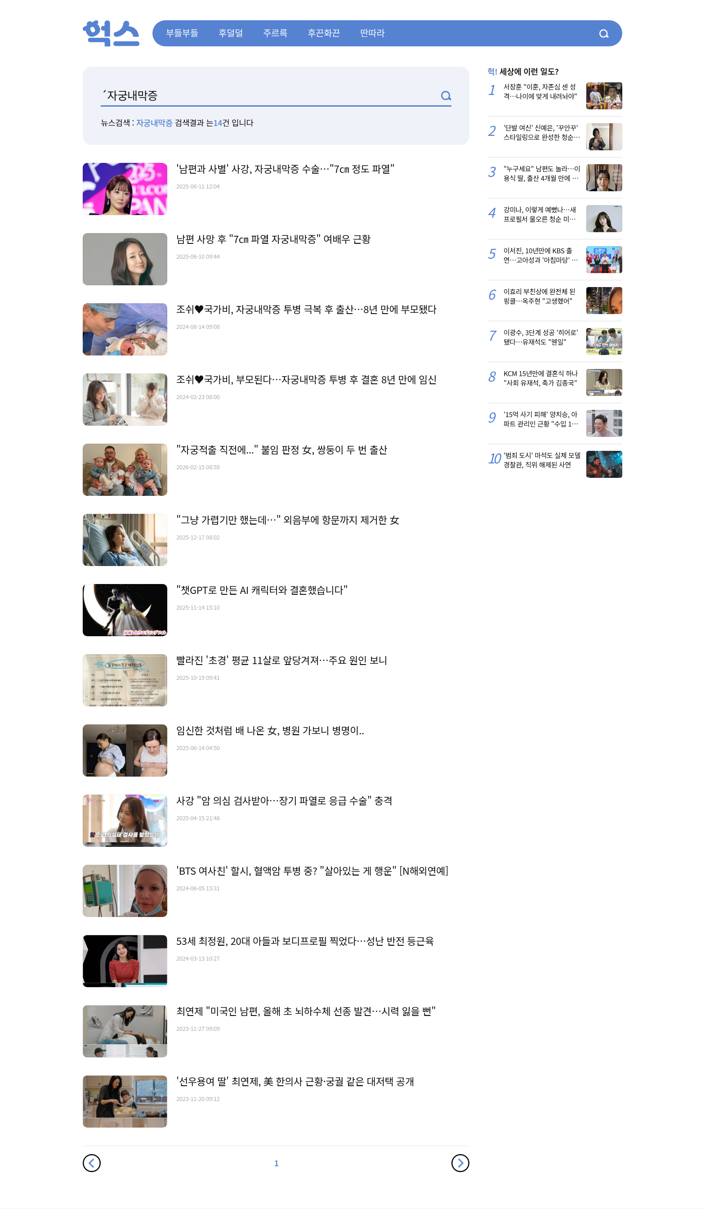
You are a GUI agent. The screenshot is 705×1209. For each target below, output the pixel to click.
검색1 (446, 95)
